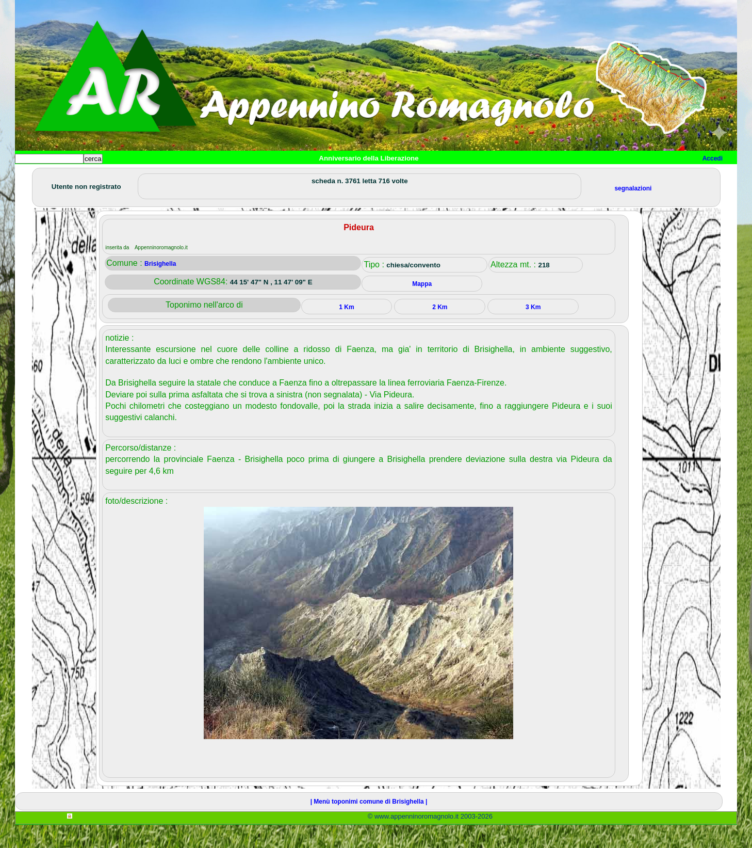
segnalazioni (632, 211)
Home (32, 175)
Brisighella (160, 287)
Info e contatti (401, 175)
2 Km (439, 330)
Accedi (712, 158)
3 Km (533, 330)
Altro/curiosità (293, 175)
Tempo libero (225, 175)
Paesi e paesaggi (85, 175)
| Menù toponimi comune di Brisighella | (369, 824)
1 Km (346, 330)
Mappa (349, 175)
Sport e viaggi (156, 175)
